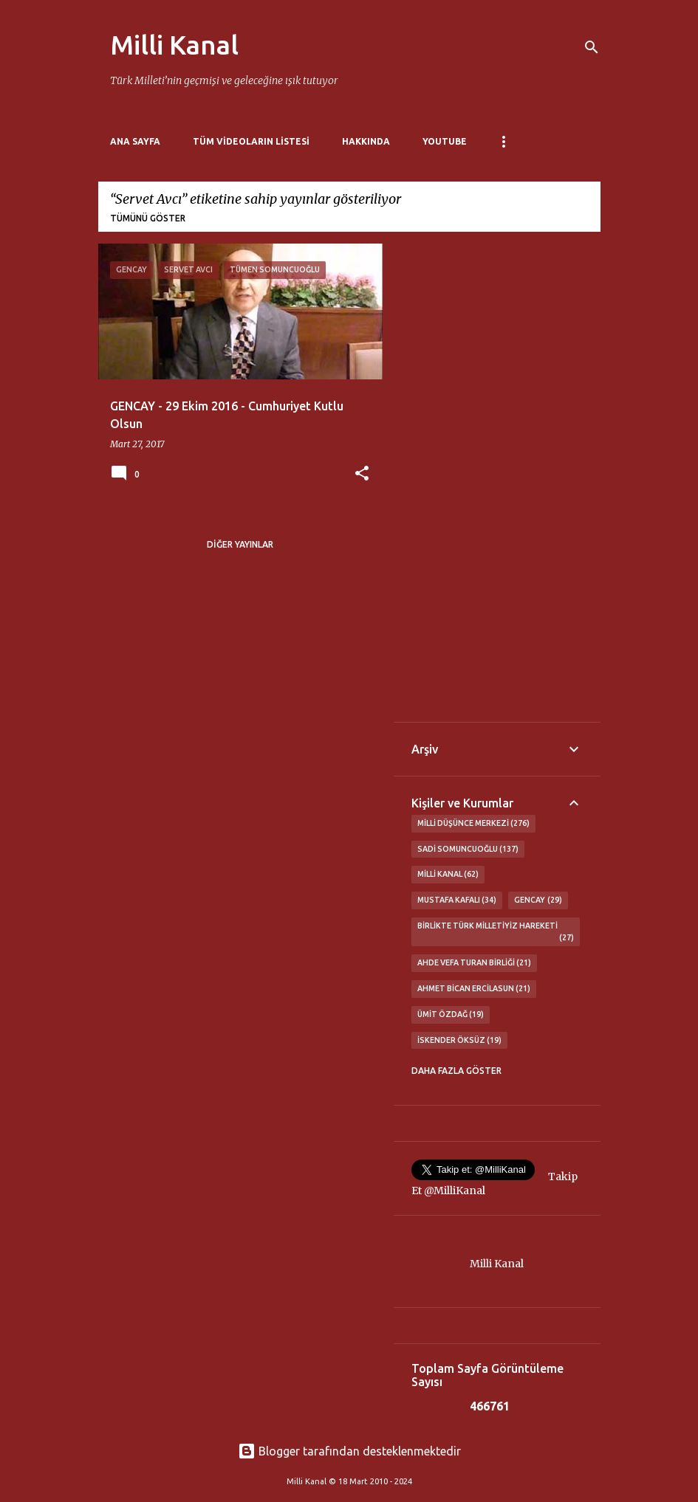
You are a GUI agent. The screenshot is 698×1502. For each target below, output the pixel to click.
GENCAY (538, 900)
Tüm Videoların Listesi (251, 141)
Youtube (444, 141)
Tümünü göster (147, 218)
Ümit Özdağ (451, 1015)
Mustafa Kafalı (457, 900)
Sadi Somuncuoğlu (468, 849)
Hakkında (366, 141)
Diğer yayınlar (240, 544)
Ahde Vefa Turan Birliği (474, 963)
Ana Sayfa (135, 141)
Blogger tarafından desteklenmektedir (349, 1451)
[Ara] (592, 47)
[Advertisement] (497, 482)
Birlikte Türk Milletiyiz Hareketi (495, 932)
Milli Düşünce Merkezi (473, 824)
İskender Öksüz (459, 1041)
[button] (362, 474)
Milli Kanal (174, 45)
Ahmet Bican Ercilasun (474, 989)
